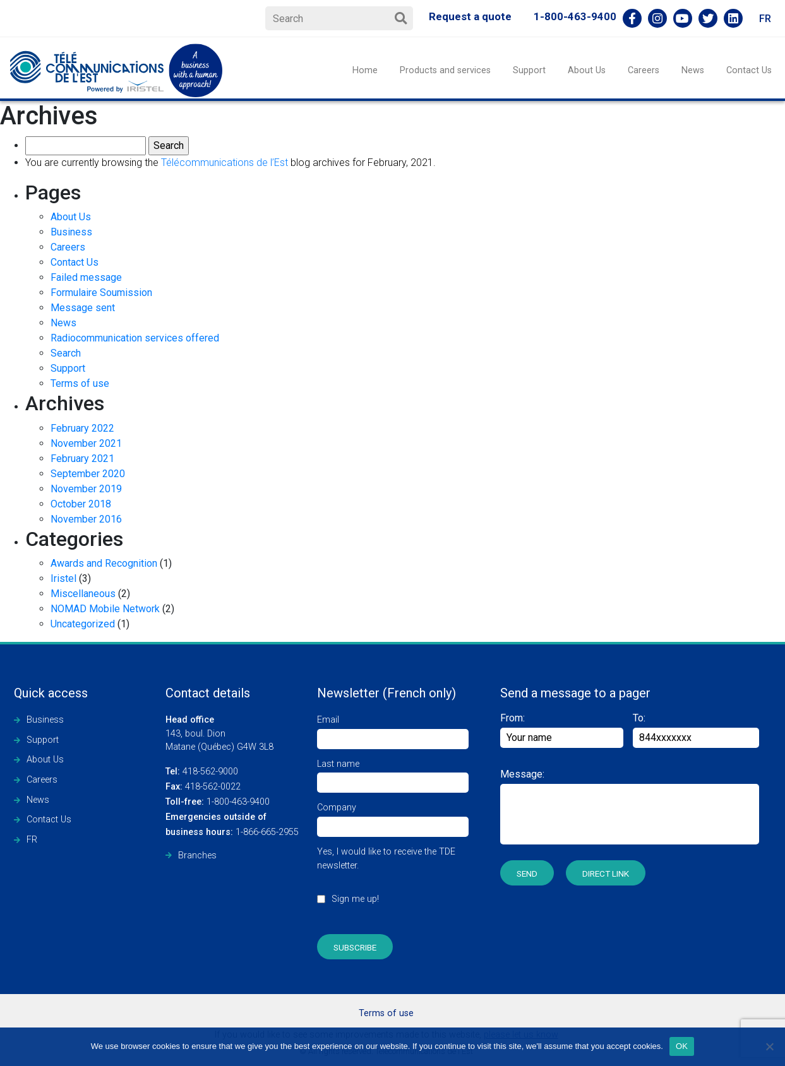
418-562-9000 (201, 771)
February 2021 (82, 459)
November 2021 (86, 443)
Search (66, 353)
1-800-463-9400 (575, 16)
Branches (197, 855)
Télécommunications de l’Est (224, 163)
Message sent (83, 308)
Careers (643, 70)
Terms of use (80, 383)
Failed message (86, 277)
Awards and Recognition (104, 563)
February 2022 (82, 428)
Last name (393, 773)
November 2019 (86, 489)
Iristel (63, 578)
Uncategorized (83, 624)
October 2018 (81, 504)
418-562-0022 (203, 786)
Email (393, 729)
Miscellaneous (83, 594)
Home (365, 70)
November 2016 (86, 519)
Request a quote (470, 16)
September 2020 (88, 474)
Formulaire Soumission (101, 293)
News (692, 70)
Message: (522, 774)
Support (529, 70)
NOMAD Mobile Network (105, 609)
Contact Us (749, 70)
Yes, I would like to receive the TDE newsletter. (393, 882)
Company (393, 817)
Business (71, 232)
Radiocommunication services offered (135, 338)
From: (561, 730)
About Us (587, 70)
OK (682, 1046)
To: (639, 718)
